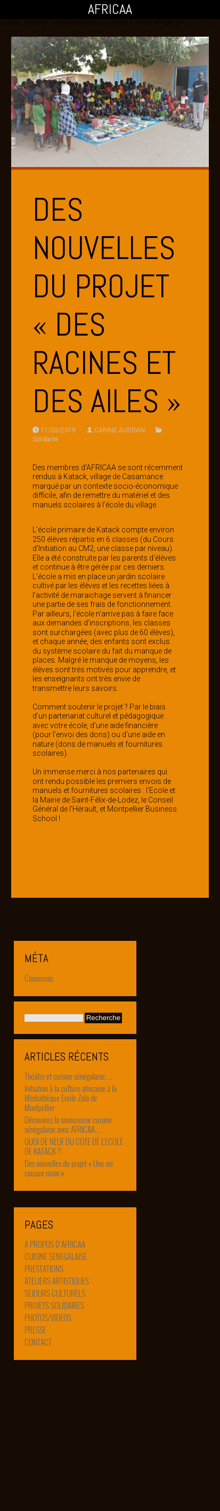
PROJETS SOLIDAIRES (54, 1309)
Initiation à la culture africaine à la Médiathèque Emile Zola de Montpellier (71, 1097)
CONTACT (38, 1346)
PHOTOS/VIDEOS (48, 1322)
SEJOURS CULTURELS (55, 1297)
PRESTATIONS (44, 1273)
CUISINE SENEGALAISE (56, 1260)
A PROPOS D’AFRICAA (55, 1248)
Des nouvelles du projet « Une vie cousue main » (69, 1168)
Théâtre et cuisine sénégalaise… (69, 1076)
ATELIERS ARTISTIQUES (57, 1285)
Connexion (39, 978)
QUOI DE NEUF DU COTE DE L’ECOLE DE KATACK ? (74, 1146)
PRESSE (35, 1334)
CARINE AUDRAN (119, 430)
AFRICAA (110, 9)
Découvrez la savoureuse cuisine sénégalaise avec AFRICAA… (68, 1124)
